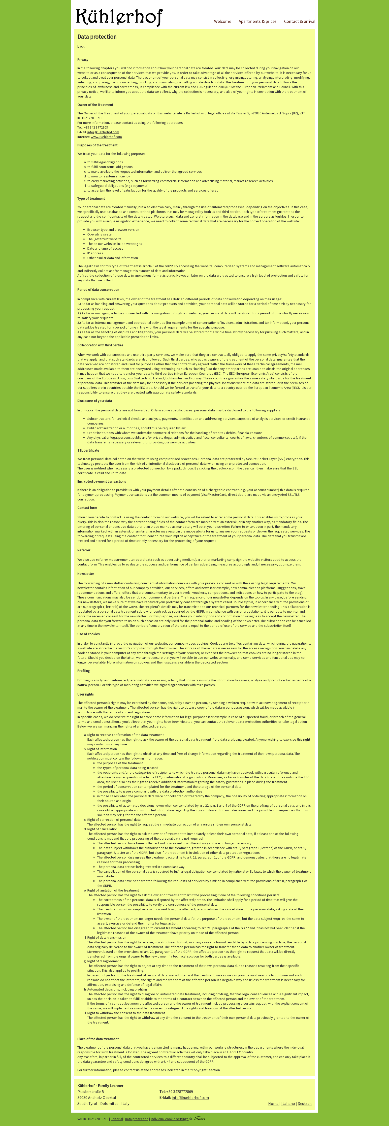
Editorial (117, 1119)
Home (273, 1103)
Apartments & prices (258, 21)
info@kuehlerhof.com (103, 132)
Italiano (288, 1103)
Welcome (222, 21)
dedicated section (214, 662)
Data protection (136, 1119)
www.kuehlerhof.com (106, 136)
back (81, 46)
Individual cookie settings (170, 1119)
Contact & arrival (299, 21)
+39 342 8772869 (96, 127)
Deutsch (305, 1103)
